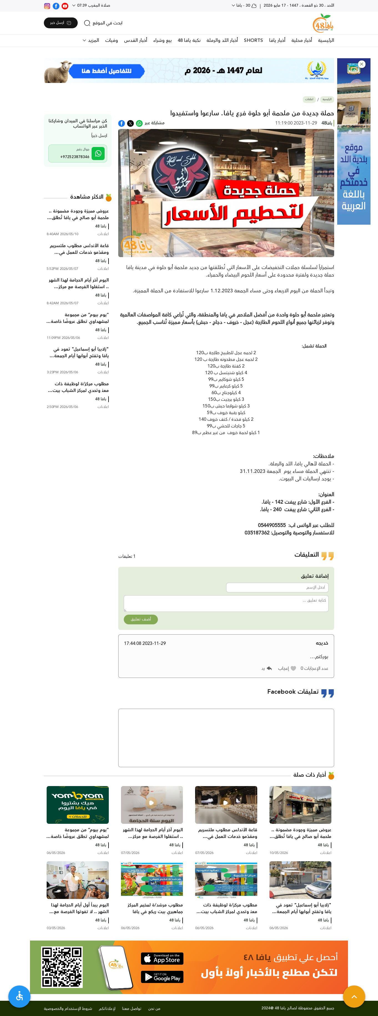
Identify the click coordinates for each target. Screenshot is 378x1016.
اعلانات (309, 99)
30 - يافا (246, 5)
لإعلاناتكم (107, 1009)
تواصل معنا (132, 1009)
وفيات (111, 40)
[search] (103, 23)
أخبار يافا (277, 40)
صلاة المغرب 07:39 (93, 5)
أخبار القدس (135, 40)
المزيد (93, 40)
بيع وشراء (162, 40)
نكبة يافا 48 (189, 40)
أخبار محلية (301, 40)
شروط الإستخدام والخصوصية (68, 1009)
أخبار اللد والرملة (222, 40)
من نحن (154, 1009)
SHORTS (253, 40)
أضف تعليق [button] (141, 619)
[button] (362, 64)
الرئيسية (326, 40)
